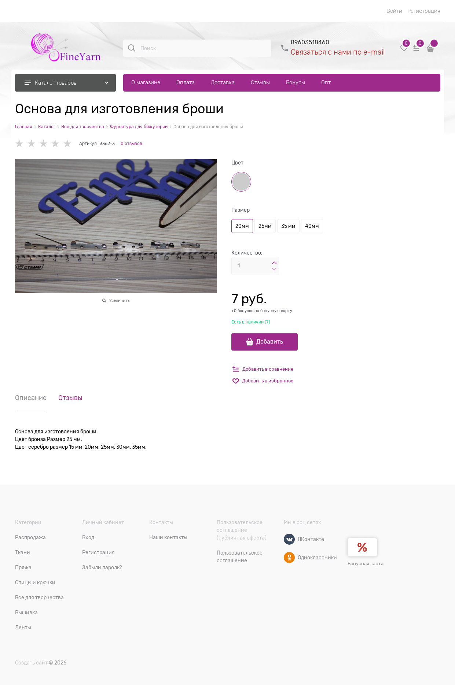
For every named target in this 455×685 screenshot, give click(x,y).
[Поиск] (131, 48)
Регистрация (423, 11)
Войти (394, 11)
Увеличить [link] (119, 300)
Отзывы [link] (70, 398)
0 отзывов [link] (131, 143)
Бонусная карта (366, 563)
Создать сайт (31, 663)
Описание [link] (31, 398)
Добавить (269, 341)
